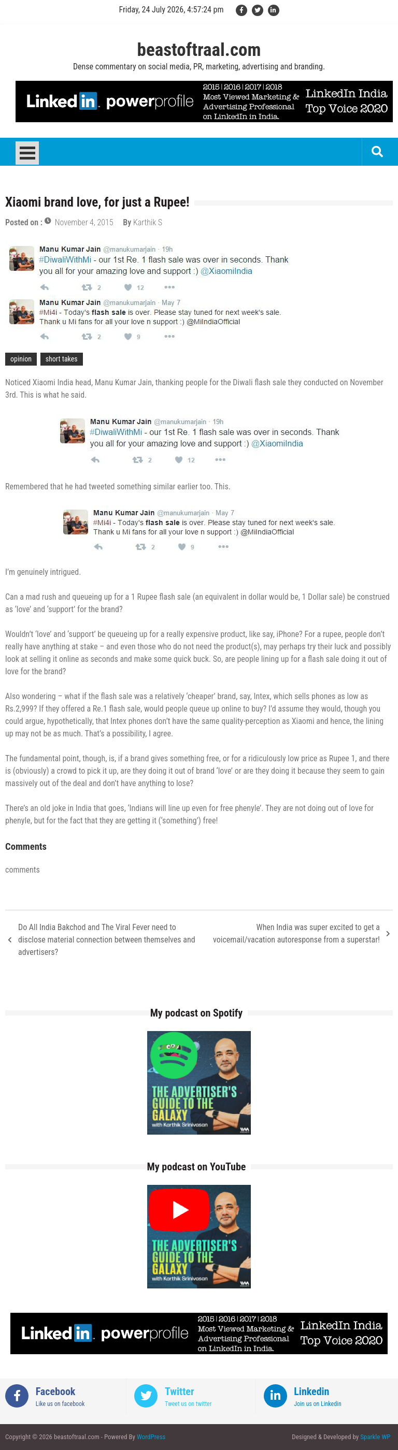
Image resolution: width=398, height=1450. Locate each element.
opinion (21, 359)
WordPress (151, 1437)
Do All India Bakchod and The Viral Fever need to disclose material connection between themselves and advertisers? (106, 939)
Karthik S (147, 222)
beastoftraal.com (199, 50)
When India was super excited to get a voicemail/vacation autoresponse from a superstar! (296, 933)
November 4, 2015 (84, 222)
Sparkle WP (375, 1437)
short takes (62, 359)
